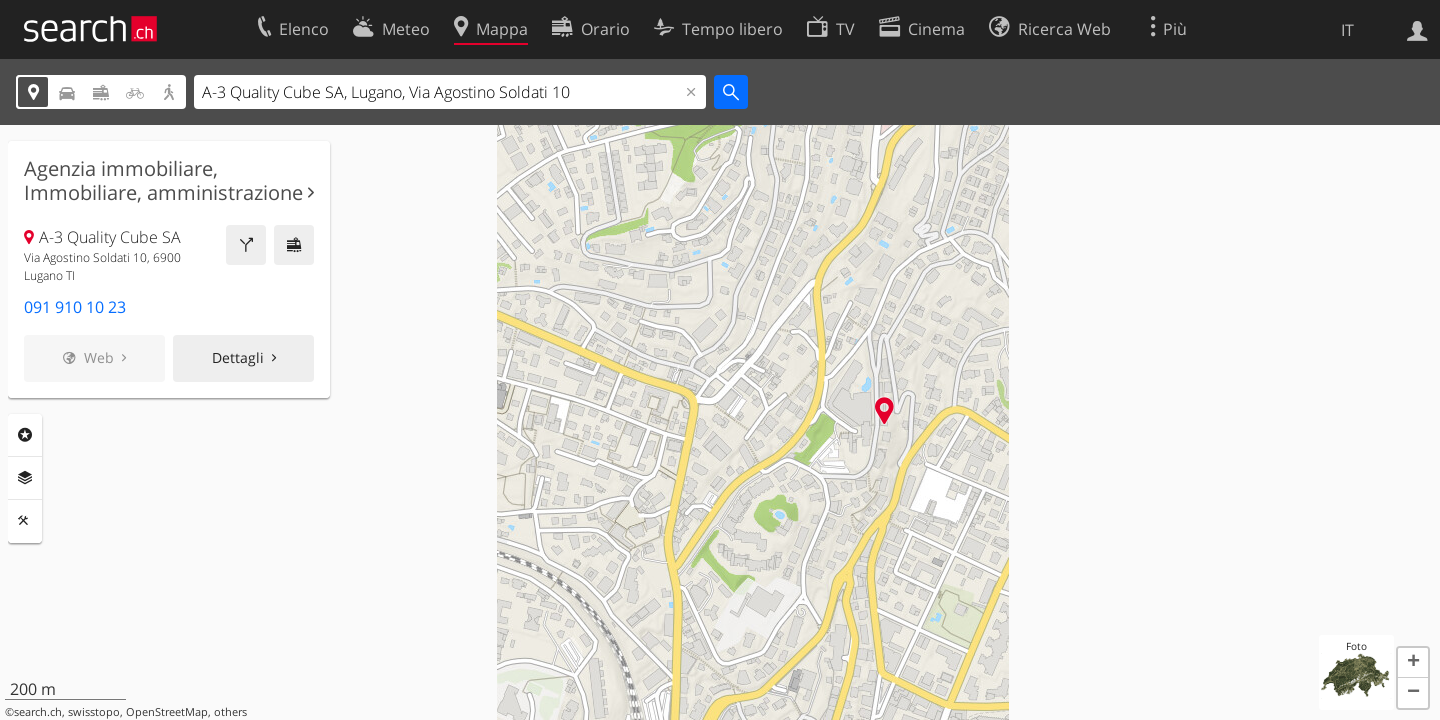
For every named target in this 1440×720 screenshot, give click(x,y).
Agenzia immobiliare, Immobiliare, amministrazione (163, 181)
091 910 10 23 (75, 307)
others (230, 712)
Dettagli (238, 357)
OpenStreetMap (167, 712)
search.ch (38, 712)
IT (1347, 30)
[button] (1413, 663)
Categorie (25, 435)
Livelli (25, 478)
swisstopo (94, 712)
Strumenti (25, 521)
